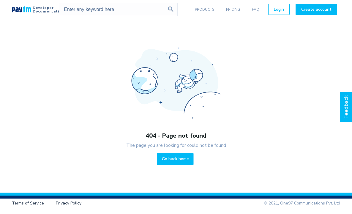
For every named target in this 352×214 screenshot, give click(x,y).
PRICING (233, 9)
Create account (316, 9)
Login (279, 9)
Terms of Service (28, 203)
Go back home (175, 159)
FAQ (255, 9)
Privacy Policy (68, 203)
